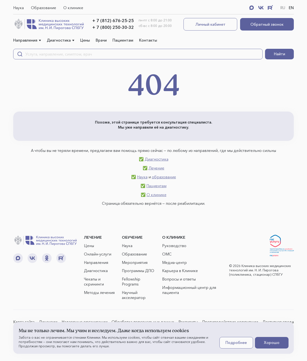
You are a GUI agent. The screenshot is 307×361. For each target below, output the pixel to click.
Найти (279, 53)
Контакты (148, 40)
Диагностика (59, 40)
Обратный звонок (266, 24)
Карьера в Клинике (180, 270)
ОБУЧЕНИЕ (132, 237)
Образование (43, 7)
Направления (25, 40)
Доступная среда (278, 321)
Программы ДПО (138, 270)
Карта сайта (24, 321)
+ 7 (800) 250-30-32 (113, 27)
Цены (85, 40)
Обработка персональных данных (143, 321)
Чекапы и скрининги (94, 281)
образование (164, 176)
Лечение (156, 168)
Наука (18, 7)
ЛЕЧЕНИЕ (93, 237)
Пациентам (122, 40)
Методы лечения (99, 292)
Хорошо (271, 342)
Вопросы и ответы (179, 279)
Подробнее (236, 342)
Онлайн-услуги (97, 254)
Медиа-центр (174, 262)
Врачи (101, 40)
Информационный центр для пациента (189, 290)
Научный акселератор (134, 295)
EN (291, 7)
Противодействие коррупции (230, 321)
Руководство (174, 245)
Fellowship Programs (131, 281)
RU (282, 7)
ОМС (166, 254)
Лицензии (48, 321)
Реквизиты (188, 321)
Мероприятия (135, 262)
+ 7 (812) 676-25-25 (113, 20)
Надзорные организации (84, 321)
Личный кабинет (210, 24)
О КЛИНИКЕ (173, 237)
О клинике (73, 7)
